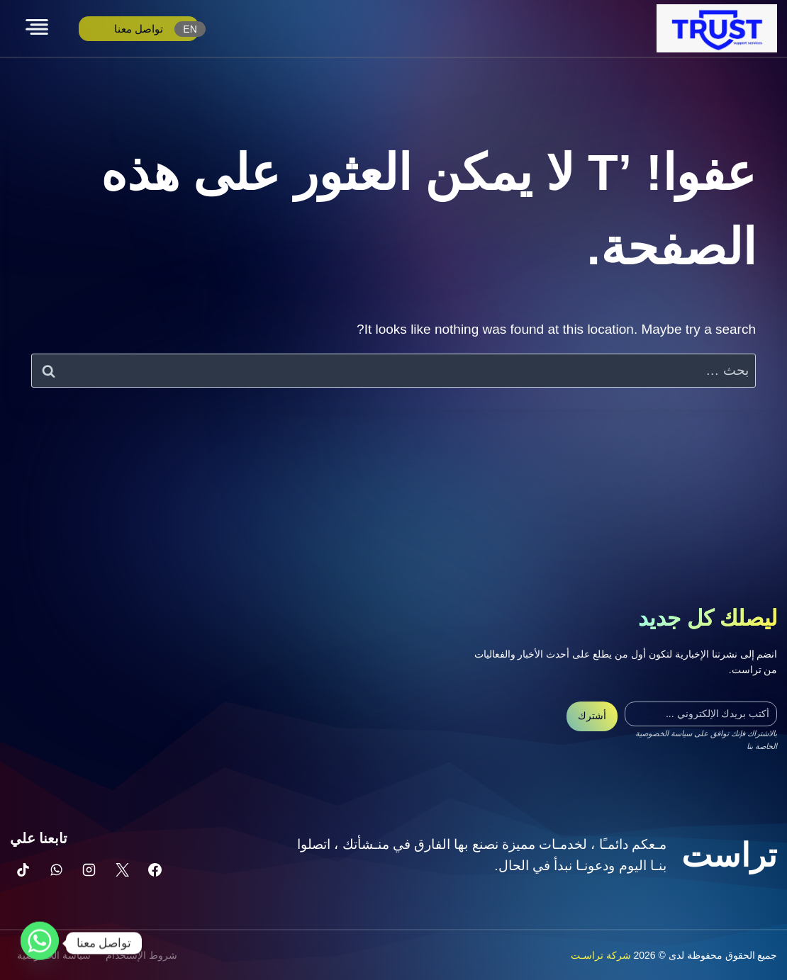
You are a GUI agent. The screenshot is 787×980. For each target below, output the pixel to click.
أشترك (592, 715)
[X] (121, 869)
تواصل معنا (138, 29)
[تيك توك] (23, 869)
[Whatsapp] (40, 943)
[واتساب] (56, 869)
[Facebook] (155, 869)
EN (189, 29)
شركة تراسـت (601, 955)
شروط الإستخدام (141, 955)
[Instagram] (89, 869)
